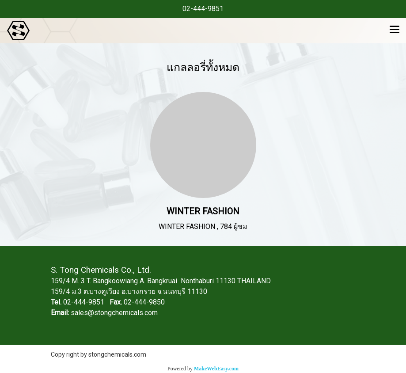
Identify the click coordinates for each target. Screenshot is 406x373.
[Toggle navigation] (394, 30)
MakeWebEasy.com (216, 368)
